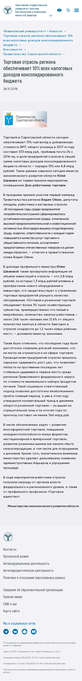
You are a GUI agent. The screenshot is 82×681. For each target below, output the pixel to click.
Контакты (9, 549)
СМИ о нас (10, 604)
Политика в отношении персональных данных (34, 577)
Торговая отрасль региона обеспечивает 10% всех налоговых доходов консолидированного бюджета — (38, 40)
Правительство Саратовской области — (34, 54)
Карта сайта (11, 611)
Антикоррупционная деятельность (26, 563)
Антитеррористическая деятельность (28, 570)
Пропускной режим (16, 556)
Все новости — (14, 49)
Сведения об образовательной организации (33, 590)
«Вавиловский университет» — (26, 31)
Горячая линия (12, 597)
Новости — (57, 31)
